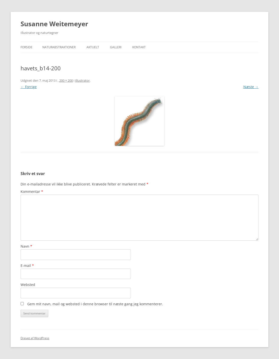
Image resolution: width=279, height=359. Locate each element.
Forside (26, 47)
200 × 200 (66, 80)
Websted (28, 284)
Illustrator (82, 80)
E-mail (27, 265)
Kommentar (32, 191)
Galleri (115, 47)
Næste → (250, 86)
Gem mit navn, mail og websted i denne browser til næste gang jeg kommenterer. (95, 304)
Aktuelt (92, 47)
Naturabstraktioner (59, 47)
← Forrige (29, 86)
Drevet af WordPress (35, 338)
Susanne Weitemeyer (54, 23)
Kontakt (139, 47)
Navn (26, 246)
